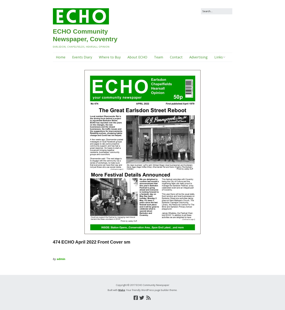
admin (61, 259)
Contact (176, 57)
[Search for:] (216, 11)
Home (60, 57)
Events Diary (82, 57)
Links (218, 57)
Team (158, 57)
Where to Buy (110, 57)
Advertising (198, 57)
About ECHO (137, 57)
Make (121, 290)
